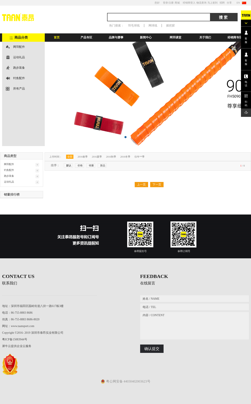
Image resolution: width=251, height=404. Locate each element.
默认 (68, 165)
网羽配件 (19, 46)
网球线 (153, 25)
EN (238, 2)
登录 (165, 2)
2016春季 (83, 156)
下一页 (156, 184)
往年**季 (139, 156)
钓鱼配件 (19, 78)
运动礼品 (19, 57)
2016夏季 (97, 156)
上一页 (141, 184)
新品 (102, 165)
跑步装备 (19, 67)
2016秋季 (111, 156)
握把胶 (170, 25)
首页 (57, 37)
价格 (80, 165)
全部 (69, 156)
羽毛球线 (134, 25)
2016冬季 (125, 156)
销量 (91, 165)
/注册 (171, 2)
